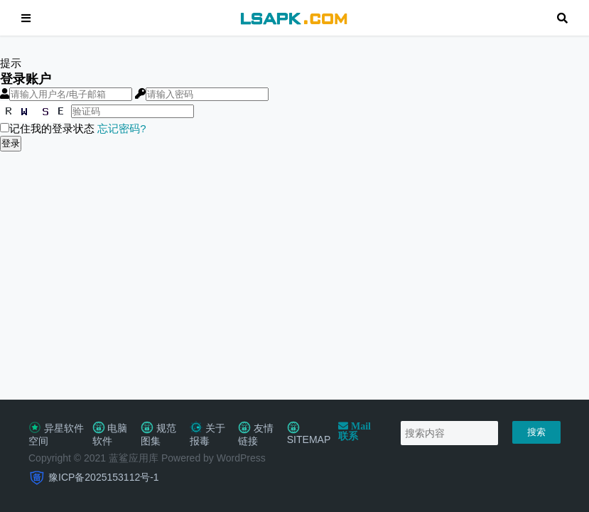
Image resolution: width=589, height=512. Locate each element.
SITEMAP (308, 433)
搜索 (536, 432)
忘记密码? (121, 128)
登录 (10, 143)
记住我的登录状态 (47, 128)
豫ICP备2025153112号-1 (103, 477)
